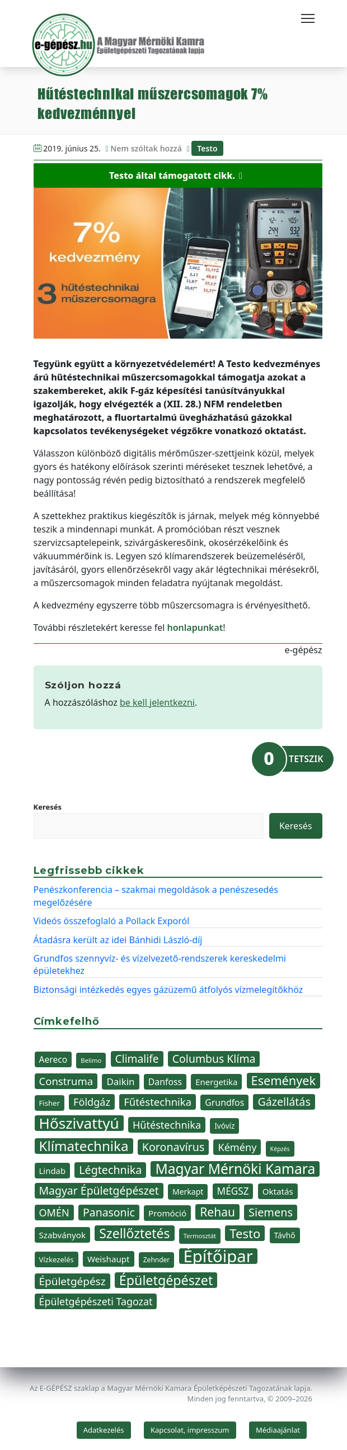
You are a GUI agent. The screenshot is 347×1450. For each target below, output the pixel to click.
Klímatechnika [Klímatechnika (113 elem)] (84, 1146)
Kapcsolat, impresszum (190, 1430)
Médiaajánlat (278, 1430)
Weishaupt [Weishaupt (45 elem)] (108, 1258)
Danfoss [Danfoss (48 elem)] (165, 1082)
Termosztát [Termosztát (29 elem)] (200, 1236)
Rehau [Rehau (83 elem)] (217, 1212)
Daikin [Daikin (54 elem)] (120, 1081)
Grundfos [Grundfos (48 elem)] (224, 1102)
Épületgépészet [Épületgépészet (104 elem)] (166, 1280)
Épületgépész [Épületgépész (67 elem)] (72, 1281)
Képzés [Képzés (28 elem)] (280, 1149)
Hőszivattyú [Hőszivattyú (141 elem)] (79, 1123)
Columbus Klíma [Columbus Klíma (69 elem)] (214, 1058)
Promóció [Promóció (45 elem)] (167, 1213)
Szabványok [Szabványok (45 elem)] (62, 1234)
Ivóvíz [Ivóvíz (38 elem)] (224, 1125)
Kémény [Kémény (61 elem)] (237, 1147)
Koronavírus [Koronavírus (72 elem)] (173, 1146)
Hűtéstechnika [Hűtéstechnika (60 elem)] (167, 1125)
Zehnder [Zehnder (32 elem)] (156, 1259)
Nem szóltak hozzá (146, 148)
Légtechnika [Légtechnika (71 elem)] (110, 1169)
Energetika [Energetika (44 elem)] (216, 1081)
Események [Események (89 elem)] (283, 1080)
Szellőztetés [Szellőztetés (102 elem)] (134, 1233)
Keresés (48, 807)
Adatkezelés (103, 1430)
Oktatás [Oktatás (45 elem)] (277, 1191)
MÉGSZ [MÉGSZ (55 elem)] (233, 1191)
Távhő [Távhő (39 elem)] (285, 1235)
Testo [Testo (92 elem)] (244, 1233)
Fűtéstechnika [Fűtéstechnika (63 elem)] (157, 1102)
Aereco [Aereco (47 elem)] (53, 1059)
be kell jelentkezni (157, 702)
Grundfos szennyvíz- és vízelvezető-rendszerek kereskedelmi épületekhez (160, 964)
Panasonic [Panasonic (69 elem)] (109, 1212)
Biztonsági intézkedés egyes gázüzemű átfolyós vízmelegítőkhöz (168, 989)
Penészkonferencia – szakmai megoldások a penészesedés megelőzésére (156, 895)
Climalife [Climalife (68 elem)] (137, 1058)
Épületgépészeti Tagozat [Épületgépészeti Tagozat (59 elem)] (96, 1301)
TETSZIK (306, 759)
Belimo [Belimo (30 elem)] (91, 1060)
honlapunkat (195, 627)
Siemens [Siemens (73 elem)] (270, 1212)
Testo (207, 148)
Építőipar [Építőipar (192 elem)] (218, 1256)
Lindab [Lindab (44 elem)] (52, 1170)
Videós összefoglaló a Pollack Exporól (112, 921)
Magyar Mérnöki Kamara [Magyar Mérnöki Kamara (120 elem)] (235, 1169)
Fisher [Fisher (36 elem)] (49, 1103)
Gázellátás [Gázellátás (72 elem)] (283, 1101)
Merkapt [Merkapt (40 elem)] (188, 1191)
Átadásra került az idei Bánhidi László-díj (118, 940)
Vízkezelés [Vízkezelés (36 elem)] (56, 1259)
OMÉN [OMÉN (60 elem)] (54, 1212)
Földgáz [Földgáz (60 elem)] (91, 1102)
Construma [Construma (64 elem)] (66, 1081)
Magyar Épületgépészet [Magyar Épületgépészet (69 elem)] (99, 1190)
